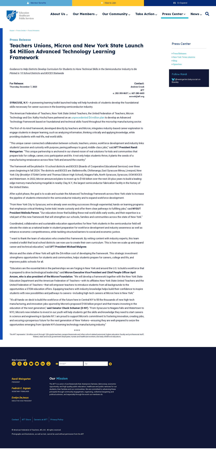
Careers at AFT (41, 436)
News (195, 14)
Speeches (175, 64)
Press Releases (36, 30)
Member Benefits (36, 3)
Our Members (84, 14)
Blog (173, 61)
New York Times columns (182, 57)
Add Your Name (110, 380)
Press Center (172, 14)
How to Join (108, 3)
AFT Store (26, 436)
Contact (15, 436)
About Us (57, 14)
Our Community (115, 14)
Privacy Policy (56, 436)
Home (14, 30)
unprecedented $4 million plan (90, 117)
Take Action (144, 14)
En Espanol (180, 3)
